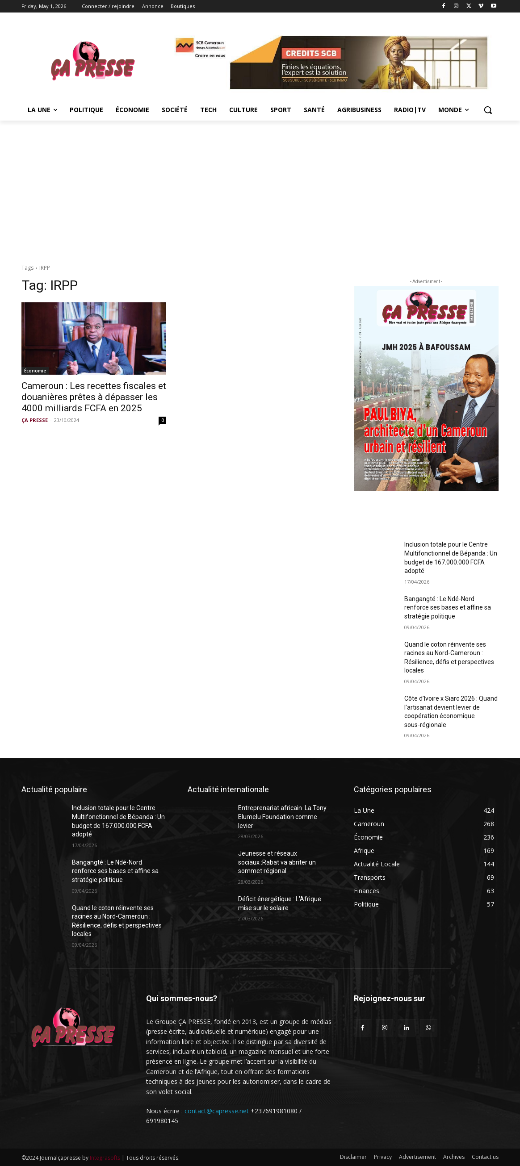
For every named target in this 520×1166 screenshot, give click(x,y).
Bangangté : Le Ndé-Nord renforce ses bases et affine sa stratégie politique (447, 607)
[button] (488, 110)
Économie (35, 371)
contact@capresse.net (217, 1111)
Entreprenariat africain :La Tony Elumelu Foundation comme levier (282, 816)
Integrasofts (105, 1158)
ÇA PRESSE (34, 420)
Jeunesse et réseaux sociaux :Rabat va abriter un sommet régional (277, 862)
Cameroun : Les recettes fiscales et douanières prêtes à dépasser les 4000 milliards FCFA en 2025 (93, 397)
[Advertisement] (260, 187)
